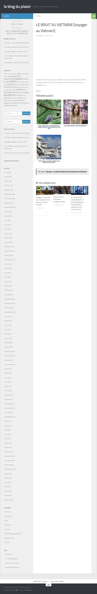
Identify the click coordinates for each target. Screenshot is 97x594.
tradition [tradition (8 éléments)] (7, 105)
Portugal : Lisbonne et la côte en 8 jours (16, 47)
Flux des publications (11, 559)
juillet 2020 (8, 478)
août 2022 (8, 369)
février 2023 (9, 343)
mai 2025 (8, 225)
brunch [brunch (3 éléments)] (5, 76)
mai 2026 (8, 172)
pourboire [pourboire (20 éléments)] (9, 94)
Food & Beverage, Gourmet (13, 533)
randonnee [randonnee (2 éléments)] (14, 98)
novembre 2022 (10, 356)
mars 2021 (8, 443)
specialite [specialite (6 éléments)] (14, 103)
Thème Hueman (28, 590)
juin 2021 (8, 430)
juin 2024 (8, 273)
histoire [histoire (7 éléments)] (10, 87)
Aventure (8, 525)
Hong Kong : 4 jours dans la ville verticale (17, 62)
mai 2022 (8, 382)
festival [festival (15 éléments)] (11, 84)
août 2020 (8, 474)
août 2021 (8, 421)
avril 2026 (8, 177)
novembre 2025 (10, 198)
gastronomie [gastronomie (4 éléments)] (24, 84)
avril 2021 (8, 439)
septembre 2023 (10, 312)
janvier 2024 (9, 295)
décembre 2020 (10, 456)
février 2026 (9, 185)
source (38, 91)
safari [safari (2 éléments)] (11, 100)
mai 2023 (8, 329)
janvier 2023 (9, 347)
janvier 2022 (9, 399)
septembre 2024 (10, 260)
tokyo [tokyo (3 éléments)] (27, 103)
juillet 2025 (8, 216)
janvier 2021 (9, 452)
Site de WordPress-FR (12, 567)
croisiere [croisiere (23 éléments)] (18, 78)
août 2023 (8, 316)
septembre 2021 (10, 417)
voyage (41, 36)
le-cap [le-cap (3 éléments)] (26, 87)
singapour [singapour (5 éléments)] (7, 103)
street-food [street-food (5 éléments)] (22, 103)
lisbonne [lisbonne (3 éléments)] (6, 90)
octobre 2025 (9, 203)
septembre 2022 (10, 364)
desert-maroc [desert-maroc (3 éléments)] (20, 82)
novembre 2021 (10, 408)
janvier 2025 (9, 242)
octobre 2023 (9, 308)
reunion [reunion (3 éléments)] (25, 98)
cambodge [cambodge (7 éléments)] (12, 76)
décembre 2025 (10, 194)
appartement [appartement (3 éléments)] (25, 73)
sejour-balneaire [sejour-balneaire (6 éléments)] (18, 100)
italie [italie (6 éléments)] (15, 87)
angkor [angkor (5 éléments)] (19, 73)
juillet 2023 (8, 321)
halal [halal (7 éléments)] (5, 87)
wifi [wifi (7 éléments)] (15, 105)
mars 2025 (8, 233)
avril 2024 (8, 281)
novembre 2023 (10, 303)
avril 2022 (8, 386)
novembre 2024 (10, 251)
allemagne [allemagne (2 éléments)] (14, 73)
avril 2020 (8, 491)
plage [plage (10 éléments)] (26, 92)
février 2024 (9, 290)
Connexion (8, 554)
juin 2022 (8, 377)
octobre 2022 (9, 360)
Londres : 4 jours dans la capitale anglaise (17, 43)
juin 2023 (8, 325)
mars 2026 (8, 181)
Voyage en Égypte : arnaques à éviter (16, 51)
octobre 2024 (9, 255)
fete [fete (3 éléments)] (16, 84)
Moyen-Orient (9, 538)
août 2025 (8, 212)
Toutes (38, 16)
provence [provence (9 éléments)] (7, 98)
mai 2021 (8, 434)
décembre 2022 (10, 351)
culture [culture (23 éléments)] (13, 81)
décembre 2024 (10, 247)
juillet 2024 (8, 268)
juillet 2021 (8, 425)
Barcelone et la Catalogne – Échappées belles (59, 199)
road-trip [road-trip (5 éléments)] (7, 100)
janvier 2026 (9, 190)
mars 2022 (8, 391)
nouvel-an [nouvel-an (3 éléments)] (21, 92)
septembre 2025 (10, 207)
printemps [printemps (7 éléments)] (19, 95)
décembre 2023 (10, 299)
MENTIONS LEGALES (40, 581)
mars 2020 (8, 495)
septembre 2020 (10, 469)
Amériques (8, 516)
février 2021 (9, 447)
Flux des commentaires (12, 563)
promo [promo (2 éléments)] (24, 95)
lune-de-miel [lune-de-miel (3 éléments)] (12, 90)
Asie (6, 520)
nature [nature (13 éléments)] (15, 92)
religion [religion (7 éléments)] (19, 98)
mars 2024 (8, 286)
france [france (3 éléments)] (19, 84)
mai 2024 (8, 277)
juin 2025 (8, 220)
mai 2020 (8, 487)
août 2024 (8, 264)
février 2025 (9, 238)
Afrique (7, 512)
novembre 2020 (10, 460)
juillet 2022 (8, 373)
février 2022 (9, 395)
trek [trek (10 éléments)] (12, 105)
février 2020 (9, 500)
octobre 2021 (9, 412)
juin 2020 (8, 482)
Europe (7, 529)
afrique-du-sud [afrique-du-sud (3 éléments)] (8, 73)
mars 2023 (8, 338)
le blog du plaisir (17, 6)
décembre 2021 (10, 404)
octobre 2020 (9, 465)
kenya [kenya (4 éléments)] (19, 87)
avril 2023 (8, 334)
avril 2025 (8, 229)
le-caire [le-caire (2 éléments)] (22, 87)
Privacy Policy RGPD (57, 581)
